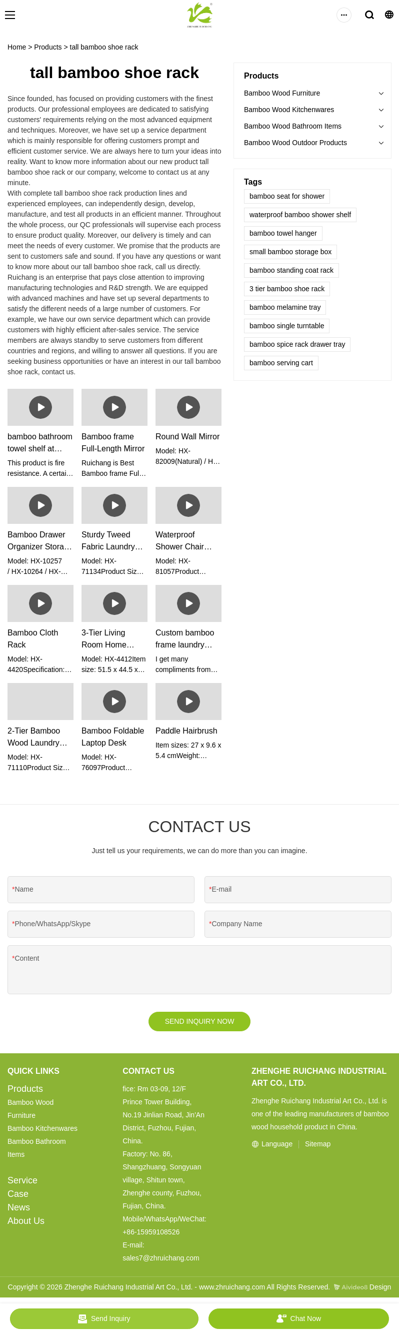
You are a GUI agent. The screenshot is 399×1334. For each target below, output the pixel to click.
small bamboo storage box (291, 252)
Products (48, 47)
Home (17, 47)
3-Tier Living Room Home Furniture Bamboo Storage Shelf (114, 639)
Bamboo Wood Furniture (282, 93)
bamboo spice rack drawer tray (297, 344)
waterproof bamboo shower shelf (300, 215)
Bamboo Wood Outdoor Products (295, 143)
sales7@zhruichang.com (161, 1259)
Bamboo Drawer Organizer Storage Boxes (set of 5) (40, 541)
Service (23, 1182)
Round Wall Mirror (188, 436)
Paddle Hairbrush (187, 731)
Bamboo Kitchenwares (43, 1130)
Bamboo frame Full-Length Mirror (113, 442)
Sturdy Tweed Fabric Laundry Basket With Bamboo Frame (109, 541)
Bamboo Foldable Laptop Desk (113, 737)
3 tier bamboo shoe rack (287, 289)
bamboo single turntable (287, 326)
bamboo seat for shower (287, 196)
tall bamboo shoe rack (104, 47)
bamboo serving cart (281, 363)
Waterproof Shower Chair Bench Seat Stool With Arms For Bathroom (187, 541)
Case (18, 1195)
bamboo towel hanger (283, 233)
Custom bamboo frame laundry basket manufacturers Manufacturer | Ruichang (185, 639)
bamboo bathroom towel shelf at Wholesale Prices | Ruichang (40, 443)
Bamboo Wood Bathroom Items (293, 126)
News (19, 1209)
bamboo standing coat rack (292, 270)
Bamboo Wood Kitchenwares (289, 110)
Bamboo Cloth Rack (33, 638)
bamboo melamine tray (285, 307)
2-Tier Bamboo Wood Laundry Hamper (34, 738)
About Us (26, 1222)
